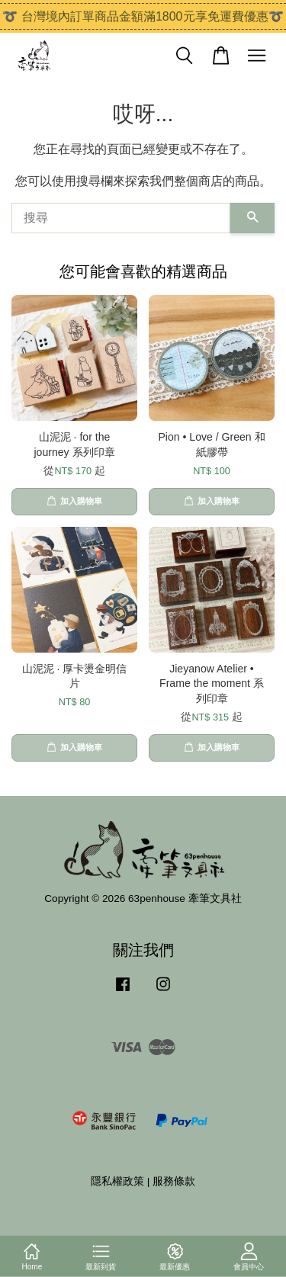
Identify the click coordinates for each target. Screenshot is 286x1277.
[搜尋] (120, 218)
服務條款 (174, 1181)
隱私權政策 (117, 1181)
